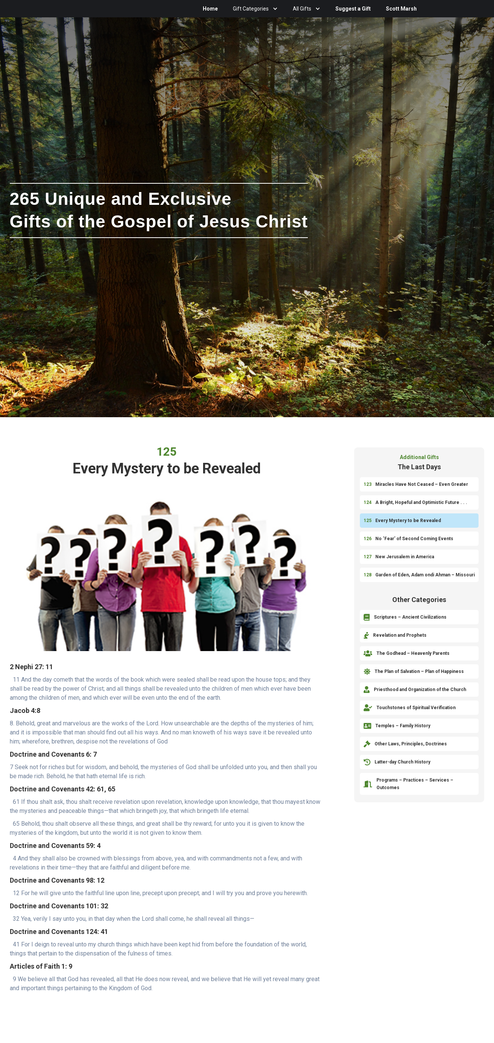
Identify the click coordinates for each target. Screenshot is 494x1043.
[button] (255, 8)
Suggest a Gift (353, 9)
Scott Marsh (401, 9)
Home (210, 9)
